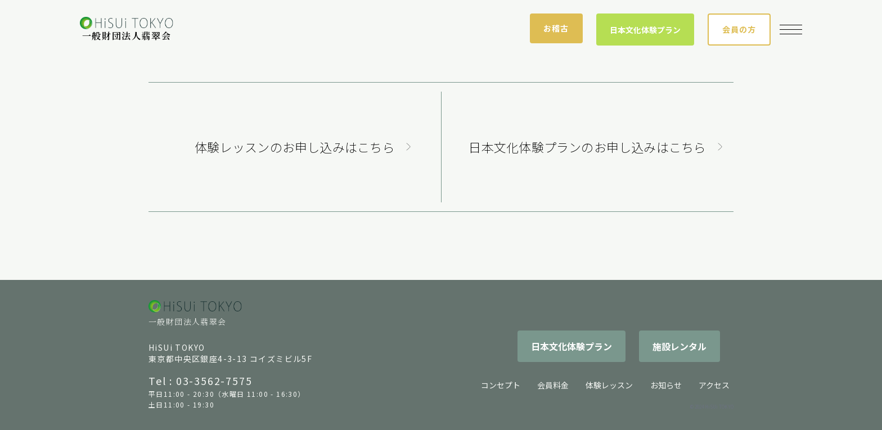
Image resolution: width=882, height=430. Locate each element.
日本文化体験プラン (645, 29)
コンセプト (500, 385)
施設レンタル (679, 346)
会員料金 (553, 385)
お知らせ (666, 385)
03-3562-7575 (214, 380)
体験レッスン (609, 385)
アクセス (714, 385)
